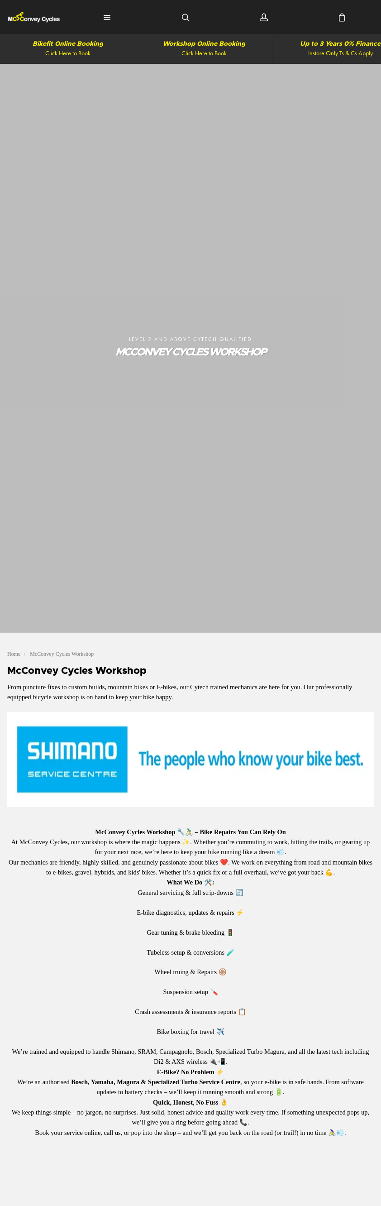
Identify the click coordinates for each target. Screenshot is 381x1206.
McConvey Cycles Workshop (62, 654)
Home (13, 654)
